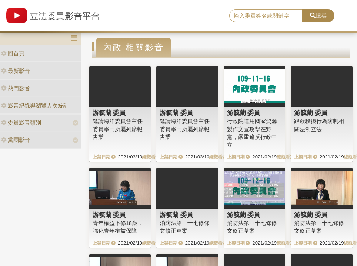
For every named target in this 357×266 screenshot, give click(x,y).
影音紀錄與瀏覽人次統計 (35, 105)
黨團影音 (15, 140)
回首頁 (12, 53)
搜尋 (318, 15)
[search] (266, 16)
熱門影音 (15, 88)
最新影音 (15, 71)
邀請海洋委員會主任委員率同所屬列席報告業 (118, 129)
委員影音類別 (21, 122)
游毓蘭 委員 (109, 112)
